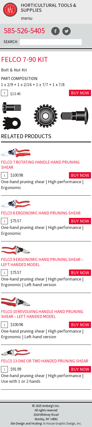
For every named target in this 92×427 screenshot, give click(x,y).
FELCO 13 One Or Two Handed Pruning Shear (44, 361)
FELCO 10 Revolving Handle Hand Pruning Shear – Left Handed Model (42, 314)
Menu (26, 18)
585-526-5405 (24, 30)
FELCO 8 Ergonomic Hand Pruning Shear (40, 213)
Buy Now (80, 93)
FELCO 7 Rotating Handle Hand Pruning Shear (40, 165)
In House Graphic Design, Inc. (62, 423)
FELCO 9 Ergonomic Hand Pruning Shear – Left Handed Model (42, 262)
